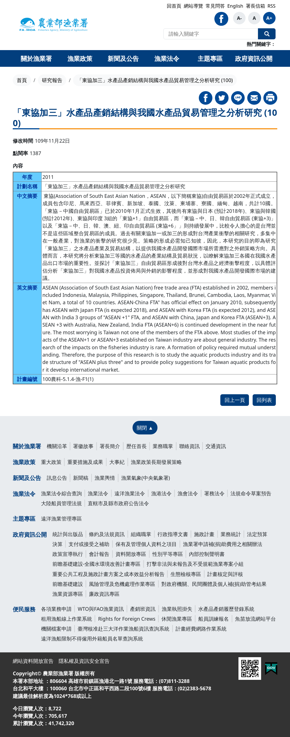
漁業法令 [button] (166, 58)
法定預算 (257, 534)
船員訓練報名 (213, 618)
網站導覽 (193, 6)
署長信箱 (255, 6)
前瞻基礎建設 (67, 583)
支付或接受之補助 (89, 544)
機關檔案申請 (56, 628)
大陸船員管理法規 (61, 503)
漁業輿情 (105, 477)
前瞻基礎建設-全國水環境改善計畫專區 (96, 563)
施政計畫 (204, 534)
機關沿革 (57, 446)
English (235, 6)
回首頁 (174, 6)
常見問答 (215, 6)
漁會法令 (188, 493)
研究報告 (52, 80)
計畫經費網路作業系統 (201, 628)
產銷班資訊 (142, 608)
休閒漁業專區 (176, 618)
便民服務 (24, 609)
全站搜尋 (267, 34)
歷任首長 (136, 446)
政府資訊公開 (30, 534)
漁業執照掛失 (177, 608)
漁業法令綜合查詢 (61, 493)
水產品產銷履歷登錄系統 (226, 608)
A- (239, 18)
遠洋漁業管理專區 (61, 518)
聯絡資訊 (189, 446)
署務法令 (214, 493)
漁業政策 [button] (79, 58)
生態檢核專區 (185, 574)
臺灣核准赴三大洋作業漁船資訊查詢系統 (123, 628)
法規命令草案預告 (251, 493)
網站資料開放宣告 (33, 660)
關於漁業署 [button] (36, 58)
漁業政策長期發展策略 (156, 462)
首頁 (22, 80)
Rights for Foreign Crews (126, 618)
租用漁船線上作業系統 (66, 618)
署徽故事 (83, 446)
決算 (57, 544)
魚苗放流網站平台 (255, 618)
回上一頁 (235, 400)
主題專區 (24, 518)
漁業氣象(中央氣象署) (145, 477)
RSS (271, 6)
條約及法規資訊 (107, 534)
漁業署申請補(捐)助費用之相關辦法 (223, 544)
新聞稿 (80, 477)
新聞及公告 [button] (123, 58)
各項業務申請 (56, 608)
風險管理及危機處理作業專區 (122, 583)
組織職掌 (141, 534)
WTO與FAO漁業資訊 (101, 608)
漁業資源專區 (67, 593)
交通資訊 (216, 446)
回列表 (264, 400)
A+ (269, 18)
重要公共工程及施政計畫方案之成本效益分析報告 (108, 574)
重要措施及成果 (85, 462)
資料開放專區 (131, 553)
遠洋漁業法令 (129, 493)
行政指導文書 (172, 534)
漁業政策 (24, 462)
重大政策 (51, 462)
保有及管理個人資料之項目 (146, 544)
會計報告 (99, 553)
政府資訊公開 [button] (253, 58)
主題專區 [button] (210, 58)
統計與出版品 (67, 534)
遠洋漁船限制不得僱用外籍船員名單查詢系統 (92, 638)
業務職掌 (163, 446)
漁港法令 (161, 493)
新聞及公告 (27, 478)
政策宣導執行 (67, 553)
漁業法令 (24, 494)
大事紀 (117, 462)
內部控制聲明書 (207, 553)
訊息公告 (57, 477)
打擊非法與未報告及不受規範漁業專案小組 (195, 563)
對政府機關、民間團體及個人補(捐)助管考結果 (213, 583)
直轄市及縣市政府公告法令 (118, 503)
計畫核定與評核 (225, 574)
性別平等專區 (167, 553)
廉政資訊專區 (104, 593)
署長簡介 (110, 446)
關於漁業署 (27, 446)
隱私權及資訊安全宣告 (84, 660)
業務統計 (231, 534)
